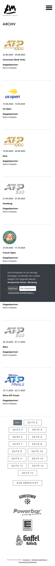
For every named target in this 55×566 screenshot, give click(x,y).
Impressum (26, 560)
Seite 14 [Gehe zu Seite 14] (38, 466)
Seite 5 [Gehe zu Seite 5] (18, 437)
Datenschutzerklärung (39, 560)
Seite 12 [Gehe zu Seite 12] (37, 459)
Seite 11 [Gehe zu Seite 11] (17, 459)
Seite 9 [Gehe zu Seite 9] (17, 451)
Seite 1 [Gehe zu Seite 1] (17, 422)
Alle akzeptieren (27, 288)
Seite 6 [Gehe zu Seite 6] (37, 437)
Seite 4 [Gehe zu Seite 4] (37, 430)
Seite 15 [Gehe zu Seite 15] (27, 473)
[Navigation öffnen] (47, 8)
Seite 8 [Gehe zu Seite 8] (37, 444)
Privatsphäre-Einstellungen (27, 562)
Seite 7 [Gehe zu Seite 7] (18, 444)
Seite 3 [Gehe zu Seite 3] (18, 430)
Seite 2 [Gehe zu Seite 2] (33, 423)
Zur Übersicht (27, 483)
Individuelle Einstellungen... (21, 292)
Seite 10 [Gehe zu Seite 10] (37, 451)
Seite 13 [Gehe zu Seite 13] (17, 466)
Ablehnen (12, 288)
